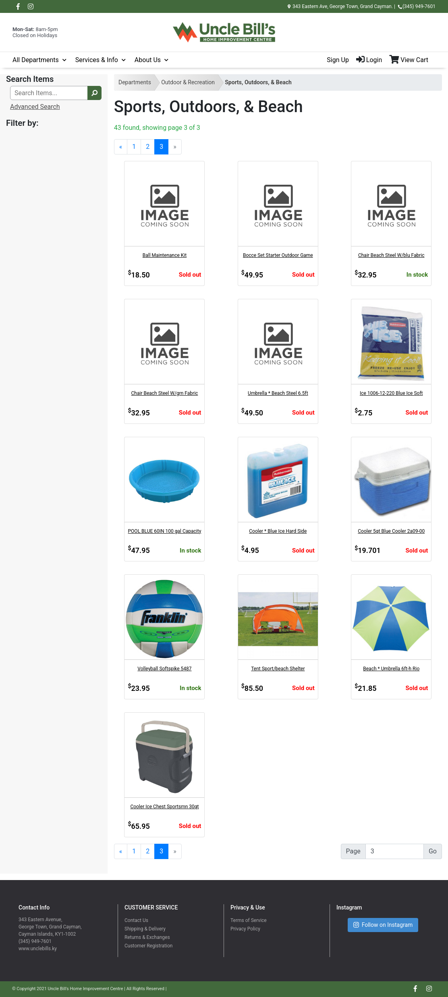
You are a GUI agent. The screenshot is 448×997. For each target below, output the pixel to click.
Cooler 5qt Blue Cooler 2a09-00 (391, 531)
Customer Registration (148, 946)
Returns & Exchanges (147, 937)
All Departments (35, 60)
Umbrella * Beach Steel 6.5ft (278, 393)
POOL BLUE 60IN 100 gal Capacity (164, 531)
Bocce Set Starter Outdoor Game (278, 255)
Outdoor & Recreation (188, 82)
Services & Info (96, 60)
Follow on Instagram (383, 925)
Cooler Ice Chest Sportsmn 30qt (164, 806)
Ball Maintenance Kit (165, 255)
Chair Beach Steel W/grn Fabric (164, 393)
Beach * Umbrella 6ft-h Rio (391, 669)
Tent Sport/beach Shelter (278, 669)
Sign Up (338, 60)
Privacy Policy (245, 929)
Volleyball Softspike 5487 (164, 669)
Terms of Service (248, 920)
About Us (148, 60)
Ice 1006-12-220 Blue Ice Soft (391, 393)
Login (369, 60)
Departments (134, 82)
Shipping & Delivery (145, 929)
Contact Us (136, 920)
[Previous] (121, 146)
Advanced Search (35, 107)
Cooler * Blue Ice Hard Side (278, 531)
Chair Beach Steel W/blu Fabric (391, 255)
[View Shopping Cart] (412, 60)
